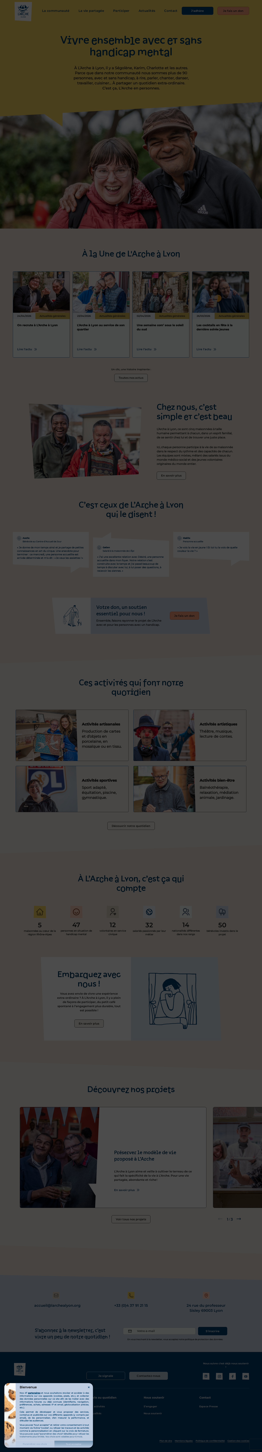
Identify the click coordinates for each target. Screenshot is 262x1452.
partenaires (34, 1393)
